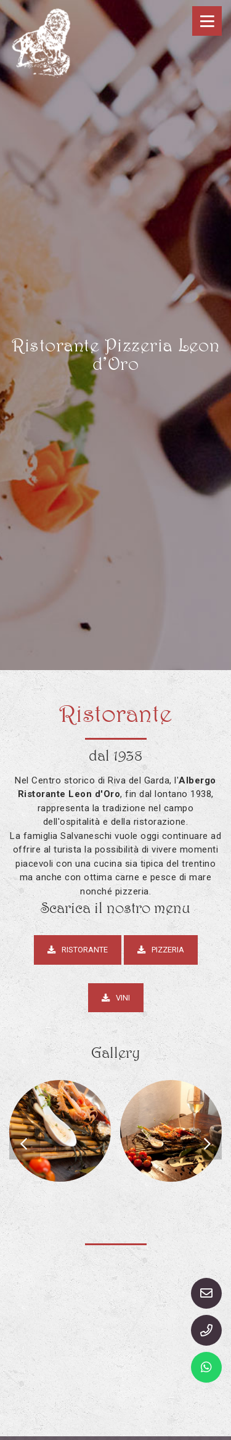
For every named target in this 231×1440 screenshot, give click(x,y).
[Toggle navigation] (207, 21)
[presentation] (24, 1144)
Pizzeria (160, 949)
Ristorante (77, 949)
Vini (116, 997)
